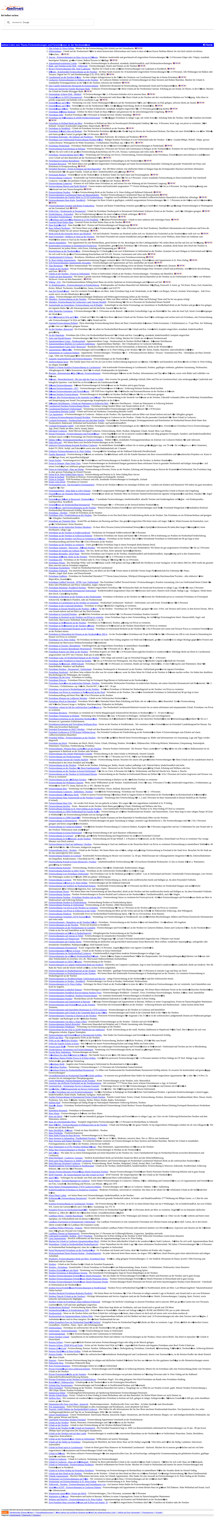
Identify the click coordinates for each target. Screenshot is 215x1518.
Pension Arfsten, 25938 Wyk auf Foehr (66, 1345)
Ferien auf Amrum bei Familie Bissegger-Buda (69, 89)
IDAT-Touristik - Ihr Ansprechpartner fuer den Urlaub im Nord (76, 1175)
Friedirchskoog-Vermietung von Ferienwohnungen (71, 1049)
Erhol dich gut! (55, 442)
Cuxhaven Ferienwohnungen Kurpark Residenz (69, 417)
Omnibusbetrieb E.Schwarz (61, 257)
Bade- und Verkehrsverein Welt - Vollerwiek (68, 66)
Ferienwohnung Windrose (60, 914)
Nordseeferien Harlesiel (59, 1307)
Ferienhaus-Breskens (58, 713)
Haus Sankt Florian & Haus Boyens (64, 1135)
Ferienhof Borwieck (57, 164)
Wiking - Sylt (54, 282)
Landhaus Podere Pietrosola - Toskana (65, 1228)
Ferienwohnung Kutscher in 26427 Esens (67, 871)
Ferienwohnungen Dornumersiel (63, 948)
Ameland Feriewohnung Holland (63, 323)
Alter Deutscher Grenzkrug (61, 311)
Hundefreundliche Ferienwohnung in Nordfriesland (71, 1166)
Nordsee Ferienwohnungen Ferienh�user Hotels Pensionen (75, 1276)
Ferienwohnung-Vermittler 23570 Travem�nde (70, 917)
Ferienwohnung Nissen (59, 891)
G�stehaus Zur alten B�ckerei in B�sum (68, 1055)
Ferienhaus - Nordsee (58, 513)
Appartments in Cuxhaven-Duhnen (64, 353)
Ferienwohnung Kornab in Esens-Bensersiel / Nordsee (72, 862)
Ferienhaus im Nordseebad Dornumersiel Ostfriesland (72, 591)
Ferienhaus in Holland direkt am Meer (65, 123)
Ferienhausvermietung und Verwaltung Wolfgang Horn (73, 724)
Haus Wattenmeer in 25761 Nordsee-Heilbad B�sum (72, 1147)
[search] (48, 22)
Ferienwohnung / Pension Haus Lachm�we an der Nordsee (75, 749)
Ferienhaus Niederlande (59, 146)
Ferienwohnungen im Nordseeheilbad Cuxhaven (70, 953)
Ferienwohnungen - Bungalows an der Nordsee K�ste (73, 922)
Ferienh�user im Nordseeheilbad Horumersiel (69, 505)
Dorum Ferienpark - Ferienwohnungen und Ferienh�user (74, 434)
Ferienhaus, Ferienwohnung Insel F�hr (66, 155)
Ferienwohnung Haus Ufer (60, 803)
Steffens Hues (55, 1398)
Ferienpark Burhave (57, 175)
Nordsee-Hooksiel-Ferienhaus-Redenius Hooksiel (70, 1293)
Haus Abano (54, 1113)
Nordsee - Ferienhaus (58, 1267)
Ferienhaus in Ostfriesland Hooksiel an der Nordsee (71, 629)
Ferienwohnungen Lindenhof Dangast (65, 989)
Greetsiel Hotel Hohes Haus (61, 222)
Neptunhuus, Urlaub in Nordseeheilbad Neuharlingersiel (73, 1244)
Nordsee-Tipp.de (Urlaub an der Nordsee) (67, 1296)
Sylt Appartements (57, 1407)
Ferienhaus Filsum (57, 563)
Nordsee (52, 1264)
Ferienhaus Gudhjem (58, 576)
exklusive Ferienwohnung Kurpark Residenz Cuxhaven (73, 445)
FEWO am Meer (56, 1038)
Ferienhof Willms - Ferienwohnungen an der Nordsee (72, 738)
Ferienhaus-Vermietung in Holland (64, 716)
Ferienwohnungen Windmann (62, 1027)
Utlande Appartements (58, 1476)
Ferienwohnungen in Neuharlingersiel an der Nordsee (72, 971)
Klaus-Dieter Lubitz (57, 1195)
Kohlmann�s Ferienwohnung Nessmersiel (68, 1198)
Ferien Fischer (55, 460)
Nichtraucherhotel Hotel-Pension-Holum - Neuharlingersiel (75, 1253)
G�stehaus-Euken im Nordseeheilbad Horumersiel (71, 1070)
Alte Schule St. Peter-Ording (61, 48)
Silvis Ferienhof (56, 1388)
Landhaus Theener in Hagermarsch (64, 1233)
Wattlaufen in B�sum (58, 1496)
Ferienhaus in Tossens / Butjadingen (64, 646)
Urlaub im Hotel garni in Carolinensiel (66, 1447)
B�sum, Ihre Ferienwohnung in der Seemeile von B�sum (75, 397)
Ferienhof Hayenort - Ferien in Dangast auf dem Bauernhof (75, 169)
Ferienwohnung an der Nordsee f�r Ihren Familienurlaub (74, 768)
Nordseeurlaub (55, 1313)
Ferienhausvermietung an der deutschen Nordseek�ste (73, 719)
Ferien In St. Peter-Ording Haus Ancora (66, 474)
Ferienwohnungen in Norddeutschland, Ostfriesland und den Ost (77, 979)
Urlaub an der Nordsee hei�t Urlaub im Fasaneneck (72, 1428)
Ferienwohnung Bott (58, 788)
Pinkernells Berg (56, 1363)
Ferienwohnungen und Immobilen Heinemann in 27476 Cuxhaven (78, 1010)
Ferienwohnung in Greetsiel (61, 836)
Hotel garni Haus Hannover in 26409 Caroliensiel (70, 1161)
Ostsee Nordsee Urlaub (59, 1337)
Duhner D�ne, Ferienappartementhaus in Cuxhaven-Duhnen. (76, 440)
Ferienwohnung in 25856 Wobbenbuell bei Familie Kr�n (74, 811)
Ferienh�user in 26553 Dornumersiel (65, 97)
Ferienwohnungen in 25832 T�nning (65, 962)
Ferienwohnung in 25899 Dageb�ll (64, 818)
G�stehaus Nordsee (58, 1067)
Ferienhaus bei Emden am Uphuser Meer (67, 551)
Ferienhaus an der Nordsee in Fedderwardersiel (69, 532)
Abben (52, 297)
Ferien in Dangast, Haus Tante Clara (64, 463)
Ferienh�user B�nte (58, 109)
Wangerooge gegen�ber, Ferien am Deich (67, 1493)
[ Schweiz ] (36, 1515)
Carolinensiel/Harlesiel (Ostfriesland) (65, 409)
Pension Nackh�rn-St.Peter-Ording (64, 1351)
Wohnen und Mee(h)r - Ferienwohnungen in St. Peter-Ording (75, 1499)
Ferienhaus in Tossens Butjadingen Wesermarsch (70, 649)
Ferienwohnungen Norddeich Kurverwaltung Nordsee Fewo (75, 992)
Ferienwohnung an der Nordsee (62, 765)
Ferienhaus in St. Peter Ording (62, 640)
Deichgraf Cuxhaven (58, 431)
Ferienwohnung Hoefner (59, 806)
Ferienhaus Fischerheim (59, 568)
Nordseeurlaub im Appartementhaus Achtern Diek (71, 1316)
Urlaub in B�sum (57, 1453)
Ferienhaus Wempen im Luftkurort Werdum (68, 698)
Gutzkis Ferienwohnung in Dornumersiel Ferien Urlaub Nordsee (77, 1097)
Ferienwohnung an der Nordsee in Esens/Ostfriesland (72, 771)
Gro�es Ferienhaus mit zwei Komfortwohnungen (71, 1092)
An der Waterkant (56, 335)
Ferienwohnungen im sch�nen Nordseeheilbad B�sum (73, 956)
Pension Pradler (56, 1354)
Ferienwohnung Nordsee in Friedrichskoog (67, 902)
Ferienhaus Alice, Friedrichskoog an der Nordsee (70, 515)
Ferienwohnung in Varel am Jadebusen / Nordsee (70, 844)
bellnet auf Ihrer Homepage (129, 1512)
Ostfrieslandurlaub (57, 1334)
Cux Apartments (56, 414)
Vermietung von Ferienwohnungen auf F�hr (68, 1479)
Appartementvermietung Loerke (63, 63)
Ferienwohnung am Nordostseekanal (65, 756)
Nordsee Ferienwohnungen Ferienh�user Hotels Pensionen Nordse (78, 1282)
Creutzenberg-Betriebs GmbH (62, 411)
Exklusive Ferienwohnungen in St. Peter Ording (70, 451)
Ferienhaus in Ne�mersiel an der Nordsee (67, 623)
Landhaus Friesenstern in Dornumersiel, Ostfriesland (72, 1222)
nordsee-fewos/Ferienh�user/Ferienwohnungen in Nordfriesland (77, 1288)
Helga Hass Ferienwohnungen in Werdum (67, 1150)
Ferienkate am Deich (58, 743)
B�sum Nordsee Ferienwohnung (63, 394)
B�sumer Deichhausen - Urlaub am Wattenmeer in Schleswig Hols (78, 403)
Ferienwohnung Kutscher (60, 868)
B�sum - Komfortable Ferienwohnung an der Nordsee (73, 72)
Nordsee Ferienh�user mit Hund (63, 1270)
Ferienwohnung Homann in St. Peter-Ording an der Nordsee (75, 809)
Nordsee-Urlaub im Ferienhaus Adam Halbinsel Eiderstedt (74, 1302)
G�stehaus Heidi (56, 1064)
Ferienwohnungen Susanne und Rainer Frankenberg (71, 206)
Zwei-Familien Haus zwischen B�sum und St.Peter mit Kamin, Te (78, 1502)
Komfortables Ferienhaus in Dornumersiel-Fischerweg (73, 246)
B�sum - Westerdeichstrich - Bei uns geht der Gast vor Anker (76, 379)
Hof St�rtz (54, 1153)
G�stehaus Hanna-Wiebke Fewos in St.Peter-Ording (72, 1058)
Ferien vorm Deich (57, 482)
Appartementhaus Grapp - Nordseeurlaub (67, 341)
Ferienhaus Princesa (57, 680)
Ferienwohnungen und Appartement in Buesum (69, 1002)
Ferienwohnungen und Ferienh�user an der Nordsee (72, 1005)
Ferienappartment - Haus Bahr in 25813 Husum (69, 491)
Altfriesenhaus (55, 51)
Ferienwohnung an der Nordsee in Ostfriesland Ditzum (73, 774)
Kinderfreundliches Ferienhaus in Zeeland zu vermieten (73, 1190)
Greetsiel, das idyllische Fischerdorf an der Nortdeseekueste (75, 1083)
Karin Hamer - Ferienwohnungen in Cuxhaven (69, 1181)
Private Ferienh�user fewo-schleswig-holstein (69, 1369)
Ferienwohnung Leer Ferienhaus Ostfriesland (68, 874)
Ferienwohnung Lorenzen (60, 880)
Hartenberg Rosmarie (58, 1110)
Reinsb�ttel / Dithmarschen (61, 1382)
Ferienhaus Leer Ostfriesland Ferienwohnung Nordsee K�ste (76, 140)
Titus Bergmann (56, 265)
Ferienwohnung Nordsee (59, 192)
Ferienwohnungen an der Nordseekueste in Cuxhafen (72, 928)
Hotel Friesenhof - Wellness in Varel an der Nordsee (71, 236)
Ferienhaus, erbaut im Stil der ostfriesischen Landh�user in (75, 707)
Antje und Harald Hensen (60, 338)
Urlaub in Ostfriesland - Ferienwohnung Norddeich (71, 1464)
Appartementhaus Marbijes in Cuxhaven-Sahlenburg (72, 344)
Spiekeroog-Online (57, 1393)
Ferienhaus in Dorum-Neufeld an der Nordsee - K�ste (73, 609)
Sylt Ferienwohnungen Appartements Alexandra (70, 263)
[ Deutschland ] (15, 1515)
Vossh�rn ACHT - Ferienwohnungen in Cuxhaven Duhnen (75, 1487)
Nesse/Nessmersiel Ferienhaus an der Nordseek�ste (72, 1250)
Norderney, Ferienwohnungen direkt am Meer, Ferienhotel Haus (77, 1259)
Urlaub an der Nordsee (59, 269)
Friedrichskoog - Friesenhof (61, 214)
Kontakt (159, 1512)
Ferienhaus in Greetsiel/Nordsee (63, 614)
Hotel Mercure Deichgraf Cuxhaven (64, 1163)
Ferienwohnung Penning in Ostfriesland (66, 905)
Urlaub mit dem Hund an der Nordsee (65, 1473)
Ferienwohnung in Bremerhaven (63, 821)
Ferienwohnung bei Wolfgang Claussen (66, 782)
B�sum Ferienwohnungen (60, 385)
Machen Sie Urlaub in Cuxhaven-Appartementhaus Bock (74, 1241)
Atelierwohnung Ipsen (58, 362)
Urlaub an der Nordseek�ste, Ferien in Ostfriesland (72, 1439)
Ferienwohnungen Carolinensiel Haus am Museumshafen (74, 195)
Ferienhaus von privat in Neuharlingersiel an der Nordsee (74, 689)
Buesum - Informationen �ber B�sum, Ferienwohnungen (75, 373)
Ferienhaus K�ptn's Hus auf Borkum (65, 131)
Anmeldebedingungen (44, 1512)
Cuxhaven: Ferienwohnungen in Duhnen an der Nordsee (73, 80)
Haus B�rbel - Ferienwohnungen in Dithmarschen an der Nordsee (78, 1125)
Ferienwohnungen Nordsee (60, 998)
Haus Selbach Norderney (60, 228)
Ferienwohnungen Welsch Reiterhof (64, 1024)
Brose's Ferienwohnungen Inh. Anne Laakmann (69, 69)
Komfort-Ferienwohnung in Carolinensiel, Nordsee (71, 1204)
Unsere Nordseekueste (58, 1415)
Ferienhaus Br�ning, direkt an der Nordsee (68, 557)
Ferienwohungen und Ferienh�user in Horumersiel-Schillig (75, 1035)
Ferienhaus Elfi (55, 560)
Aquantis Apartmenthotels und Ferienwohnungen (70, 359)
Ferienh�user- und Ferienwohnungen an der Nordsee (72, 508)
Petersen (52, 1360)
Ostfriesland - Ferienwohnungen (63, 1331)
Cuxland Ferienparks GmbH (61, 426)
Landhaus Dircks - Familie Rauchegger (66, 1216)
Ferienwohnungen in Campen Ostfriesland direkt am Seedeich (76, 965)
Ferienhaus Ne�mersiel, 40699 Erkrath (66, 664)
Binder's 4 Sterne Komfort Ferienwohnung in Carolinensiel (75, 367)
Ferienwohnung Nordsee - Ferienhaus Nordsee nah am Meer (75, 897)
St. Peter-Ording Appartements (62, 260)
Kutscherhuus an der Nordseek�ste (64, 251)
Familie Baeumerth (57, 454)
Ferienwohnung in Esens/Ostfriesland (65, 833)
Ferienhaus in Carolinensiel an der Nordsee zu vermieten (74, 603)
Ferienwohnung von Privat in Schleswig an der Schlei (72, 911)
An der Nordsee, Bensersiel (61, 329)
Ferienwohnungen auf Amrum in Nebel (66, 936)
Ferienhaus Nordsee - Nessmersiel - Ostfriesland (70, 669)
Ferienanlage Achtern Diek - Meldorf (65, 94)
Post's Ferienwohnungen (59, 1366)
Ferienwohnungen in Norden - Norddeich (67, 981)
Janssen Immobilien (57, 243)
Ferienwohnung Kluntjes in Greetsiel (65, 856)
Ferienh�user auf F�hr (59, 103)
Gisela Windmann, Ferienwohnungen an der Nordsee (72, 1080)
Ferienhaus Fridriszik (58, 571)
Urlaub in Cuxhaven (58, 1459)
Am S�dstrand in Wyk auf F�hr (63, 317)
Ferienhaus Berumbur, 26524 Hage (64, 554)
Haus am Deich (55, 1116)
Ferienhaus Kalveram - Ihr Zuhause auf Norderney (71, 137)
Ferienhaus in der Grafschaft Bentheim (66, 606)
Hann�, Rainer (56, 1105)
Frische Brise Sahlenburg (60, 1052)
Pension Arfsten (56, 1342)
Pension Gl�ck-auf (57, 1348)
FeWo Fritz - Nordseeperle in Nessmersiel (67, 211)
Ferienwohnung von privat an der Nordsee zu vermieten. (73, 908)
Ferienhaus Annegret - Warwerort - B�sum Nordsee (72, 548)
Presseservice (147, 1512)
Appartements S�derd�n (60, 350)
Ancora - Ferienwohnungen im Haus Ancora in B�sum (73, 57)
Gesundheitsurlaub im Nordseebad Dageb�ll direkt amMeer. (76, 1075)
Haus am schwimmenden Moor (62, 1122)
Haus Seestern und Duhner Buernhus (65, 1141)
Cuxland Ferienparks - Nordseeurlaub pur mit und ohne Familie (77, 420)
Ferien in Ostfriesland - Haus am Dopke (66, 469)
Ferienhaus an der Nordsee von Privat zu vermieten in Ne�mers (77, 538)
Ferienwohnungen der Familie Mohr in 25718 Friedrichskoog (76, 197)
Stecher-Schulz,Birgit (58, 1395)
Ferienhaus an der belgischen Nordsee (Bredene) (70, 527)
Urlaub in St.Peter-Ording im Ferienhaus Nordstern (71, 1470)
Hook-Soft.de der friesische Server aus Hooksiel (70, 233)
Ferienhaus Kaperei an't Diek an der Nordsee (68, 652)
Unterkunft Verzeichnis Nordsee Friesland (67, 1419)
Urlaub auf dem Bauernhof (60, 276)
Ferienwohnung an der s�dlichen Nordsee (67, 779)
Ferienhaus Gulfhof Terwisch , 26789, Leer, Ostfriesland (73, 582)
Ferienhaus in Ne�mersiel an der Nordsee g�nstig (71, 626)
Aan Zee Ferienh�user (59, 291)
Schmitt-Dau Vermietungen (61, 1385)
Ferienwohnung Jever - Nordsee (63, 850)
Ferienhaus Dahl (56, 115)
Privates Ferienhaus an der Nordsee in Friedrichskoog (72, 1379)
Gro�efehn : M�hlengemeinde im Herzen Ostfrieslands (74, 1089)
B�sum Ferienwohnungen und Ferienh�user (69, 391)
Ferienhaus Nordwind (58, 672)
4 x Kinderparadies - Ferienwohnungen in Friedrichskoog (74, 285)
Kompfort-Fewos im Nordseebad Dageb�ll (68, 1210)
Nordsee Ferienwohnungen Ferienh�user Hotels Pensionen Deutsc (78, 1279)
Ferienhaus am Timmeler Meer (62, 521)
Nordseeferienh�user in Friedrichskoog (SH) (69, 1310)
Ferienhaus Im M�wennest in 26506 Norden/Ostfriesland (74, 118)
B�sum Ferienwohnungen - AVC (63, 388)
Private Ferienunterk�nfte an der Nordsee (67, 1374)
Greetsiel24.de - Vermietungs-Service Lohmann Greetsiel (74, 1086)
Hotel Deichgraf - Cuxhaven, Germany (66, 1158)
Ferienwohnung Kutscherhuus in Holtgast (67, 149)
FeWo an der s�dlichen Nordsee (63, 1040)
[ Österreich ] (27, 1515)
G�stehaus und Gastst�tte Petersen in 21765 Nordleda (73, 220)
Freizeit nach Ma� (57, 1046)
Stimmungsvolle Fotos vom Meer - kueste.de (68, 1404)
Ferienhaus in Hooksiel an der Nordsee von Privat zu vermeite (76, 617)
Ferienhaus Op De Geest (59, 677)
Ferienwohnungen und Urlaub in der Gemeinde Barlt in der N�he (78, 1012)
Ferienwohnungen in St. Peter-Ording (65, 984)
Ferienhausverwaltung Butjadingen (64, 161)
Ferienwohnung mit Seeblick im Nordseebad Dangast (72, 886)
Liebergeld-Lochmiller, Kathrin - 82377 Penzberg (70, 1236)
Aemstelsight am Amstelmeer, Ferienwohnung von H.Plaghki (76, 305)
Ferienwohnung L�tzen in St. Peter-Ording (68, 883)
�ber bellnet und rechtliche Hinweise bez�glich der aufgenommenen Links (86, 1512)
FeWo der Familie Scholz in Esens (64, 1043)
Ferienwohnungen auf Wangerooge (64, 939)
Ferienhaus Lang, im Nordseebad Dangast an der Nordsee (74, 658)
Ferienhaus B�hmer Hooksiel (62, 112)
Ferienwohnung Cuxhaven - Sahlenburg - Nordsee (71, 791)
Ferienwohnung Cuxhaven (60, 178)
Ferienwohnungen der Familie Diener (65, 942)
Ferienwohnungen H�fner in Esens (64, 951)
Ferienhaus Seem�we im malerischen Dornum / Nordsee (74, 683)
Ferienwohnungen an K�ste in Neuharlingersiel (70, 933)
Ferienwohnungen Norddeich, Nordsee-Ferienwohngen (73, 995)
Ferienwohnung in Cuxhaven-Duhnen (65, 827)
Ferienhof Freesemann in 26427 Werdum (67, 729)
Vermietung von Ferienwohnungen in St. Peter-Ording (72, 1481)
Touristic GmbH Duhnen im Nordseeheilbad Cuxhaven (73, 1409)
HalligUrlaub (54, 1102)
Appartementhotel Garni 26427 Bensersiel (67, 347)
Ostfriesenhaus (55, 1328)
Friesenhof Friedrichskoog (60, 217)
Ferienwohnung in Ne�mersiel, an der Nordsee (70, 839)
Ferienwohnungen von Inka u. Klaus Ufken (68, 1021)
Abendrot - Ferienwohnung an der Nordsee (67, 299)
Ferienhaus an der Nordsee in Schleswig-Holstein (70, 535)
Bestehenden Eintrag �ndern (22, 1512)
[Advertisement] (94, 8)
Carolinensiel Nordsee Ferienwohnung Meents (69, 406)
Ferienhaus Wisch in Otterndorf (62, 701)
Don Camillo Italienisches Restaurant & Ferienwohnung (73, 86)
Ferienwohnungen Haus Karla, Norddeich (67, 200)
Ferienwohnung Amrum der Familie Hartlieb (68, 759)
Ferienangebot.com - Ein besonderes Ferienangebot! (72, 485)
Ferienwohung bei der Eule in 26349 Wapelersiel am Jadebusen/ (77, 1029)
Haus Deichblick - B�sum (61, 1130)
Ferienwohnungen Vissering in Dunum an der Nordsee (73, 1015)
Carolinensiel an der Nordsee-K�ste (65, 77)
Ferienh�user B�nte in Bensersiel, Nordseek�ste (71, 499)
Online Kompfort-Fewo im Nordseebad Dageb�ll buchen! (75, 1322)
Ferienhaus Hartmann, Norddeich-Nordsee (67, 587)
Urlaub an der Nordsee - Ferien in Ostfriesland (69, 274)
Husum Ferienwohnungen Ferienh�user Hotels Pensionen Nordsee (78, 1172)
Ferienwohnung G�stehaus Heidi (64, 795)
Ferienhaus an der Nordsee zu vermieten (66, 545)
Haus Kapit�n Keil (57, 225)
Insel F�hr (54, 1178)
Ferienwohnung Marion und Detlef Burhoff (68, 186)
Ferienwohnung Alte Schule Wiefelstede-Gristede (70, 754)
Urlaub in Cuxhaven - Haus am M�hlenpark (68, 1462)
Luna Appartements (57, 1238)
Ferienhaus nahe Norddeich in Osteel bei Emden (70, 661)
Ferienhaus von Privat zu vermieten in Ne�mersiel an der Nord (77, 692)
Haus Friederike (56, 1133)
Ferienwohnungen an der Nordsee (63, 925)
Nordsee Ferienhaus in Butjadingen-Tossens (68, 1273)
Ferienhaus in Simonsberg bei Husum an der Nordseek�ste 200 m (78, 634)
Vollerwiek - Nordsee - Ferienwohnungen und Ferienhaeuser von (77, 1484)
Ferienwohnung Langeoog (60, 183)
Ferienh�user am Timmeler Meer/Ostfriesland (69, 494)
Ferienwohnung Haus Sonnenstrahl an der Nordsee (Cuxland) (76, 798)
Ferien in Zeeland (56, 477)
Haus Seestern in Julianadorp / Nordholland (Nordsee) (72, 1138)
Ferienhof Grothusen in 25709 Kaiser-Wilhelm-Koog (72, 732)
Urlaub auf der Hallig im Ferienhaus (64, 1442)
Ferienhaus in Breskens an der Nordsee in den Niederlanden (75, 597)
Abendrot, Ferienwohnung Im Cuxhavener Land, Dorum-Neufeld (77, 302)
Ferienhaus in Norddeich (59, 128)
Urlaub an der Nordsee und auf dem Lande (67, 1433)
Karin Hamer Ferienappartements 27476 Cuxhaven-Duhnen (75, 1187)
